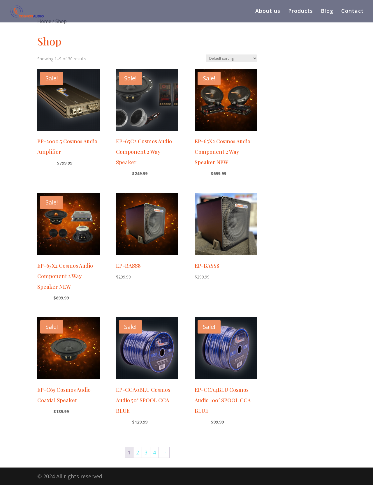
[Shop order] (231, 58)
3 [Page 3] (146, 452)
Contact (352, 12)
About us (267, 12)
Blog (327, 12)
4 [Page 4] (154, 452)
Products (300, 12)
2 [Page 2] (137, 452)
